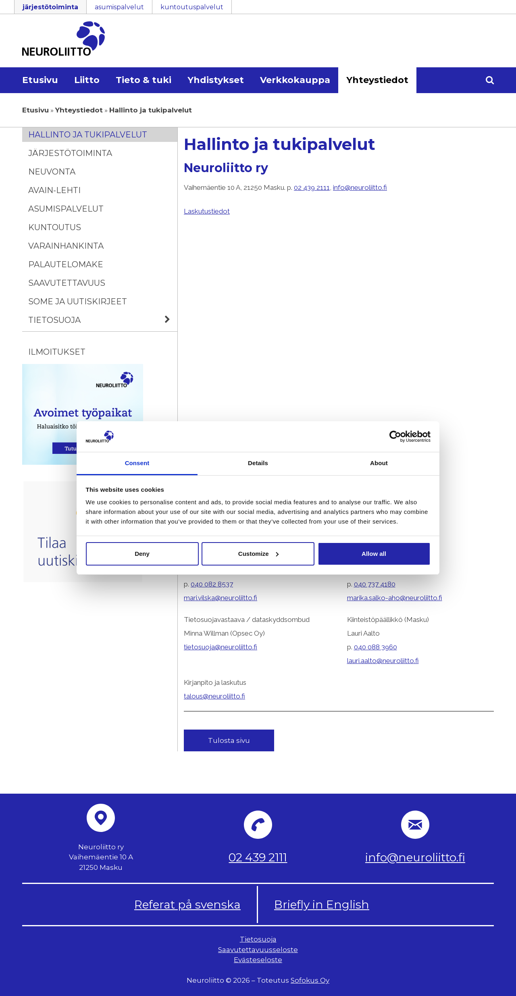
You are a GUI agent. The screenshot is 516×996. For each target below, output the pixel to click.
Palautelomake (65, 264)
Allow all (374, 553)
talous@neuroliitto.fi (214, 696)
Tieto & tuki (143, 80)
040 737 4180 (374, 584)
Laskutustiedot (207, 211)
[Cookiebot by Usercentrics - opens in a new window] (395, 436)
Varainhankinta (66, 246)
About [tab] (379, 463)
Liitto (87, 80)
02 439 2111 (312, 187)
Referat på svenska (187, 904)
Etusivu (40, 80)
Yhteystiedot (377, 80)
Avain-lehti (54, 190)
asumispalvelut (119, 7)
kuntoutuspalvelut (191, 7)
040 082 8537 (212, 584)
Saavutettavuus (66, 283)
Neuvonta (51, 172)
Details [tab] (258, 463)
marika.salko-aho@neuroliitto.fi (394, 598)
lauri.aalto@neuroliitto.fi (383, 661)
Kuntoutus (54, 227)
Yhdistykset (215, 80)
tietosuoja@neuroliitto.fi (220, 647)
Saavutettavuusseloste (258, 950)
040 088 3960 (375, 647)
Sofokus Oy (310, 980)
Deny (142, 553)
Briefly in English (321, 904)
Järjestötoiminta (70, 153)
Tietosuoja (102, 320)
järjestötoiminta (50, 7)
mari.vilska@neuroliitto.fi (220, 598)
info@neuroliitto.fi (360, 187)
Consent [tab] (137, 463)
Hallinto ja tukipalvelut (87, 134)
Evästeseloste (258, 960)
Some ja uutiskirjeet (77, 301)
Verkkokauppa (295, 80)
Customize (258, 553)
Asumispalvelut (66, 209)
